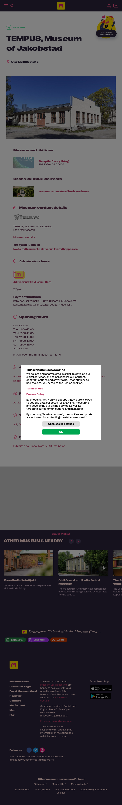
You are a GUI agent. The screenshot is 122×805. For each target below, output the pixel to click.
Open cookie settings (61, 424)
